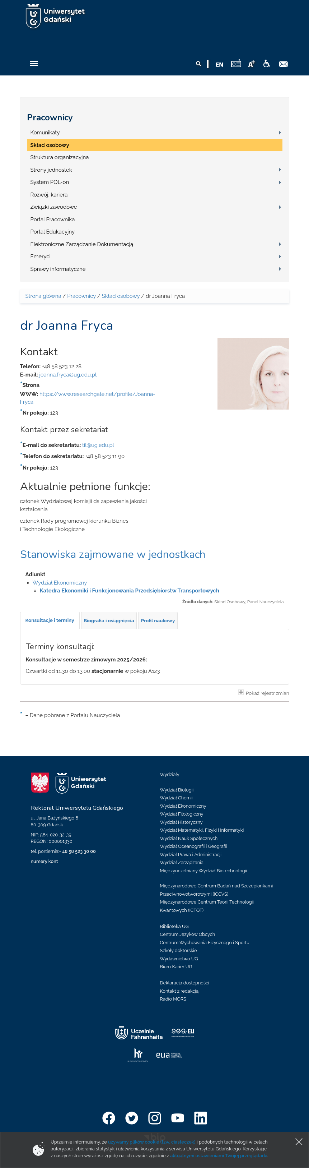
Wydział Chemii (176, 797)
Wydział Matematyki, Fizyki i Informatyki (202, 830)
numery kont (44, 861)
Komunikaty (45, 132)
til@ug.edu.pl (98, 445)
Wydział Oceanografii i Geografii (193, 846)
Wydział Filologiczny (181, 814)
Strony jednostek (51, 170)
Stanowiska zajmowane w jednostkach (113, 554)
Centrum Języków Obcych (187, 934)
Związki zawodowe (54, 207)
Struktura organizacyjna (60, 157)
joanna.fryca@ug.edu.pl (68, 374)
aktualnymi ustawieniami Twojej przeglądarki (218, 1155)
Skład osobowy (50, 145)
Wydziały (169, 774)
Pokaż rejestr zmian (263, 692)
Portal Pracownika (53, 219)
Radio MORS (173, 999)
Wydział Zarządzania (181, 862)
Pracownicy (50, 117)
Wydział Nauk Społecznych (189, 838)
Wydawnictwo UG (179, 958)
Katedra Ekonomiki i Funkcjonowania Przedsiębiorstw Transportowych (129, 590)
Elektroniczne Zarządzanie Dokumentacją (82, 244)
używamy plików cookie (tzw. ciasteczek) (152, 1142)
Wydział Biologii (177, 790)
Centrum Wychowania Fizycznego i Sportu (204, 942)
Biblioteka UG (174, 926)
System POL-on (50, 182)
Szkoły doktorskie (178, 950)
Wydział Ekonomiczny (60, 583)
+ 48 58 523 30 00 (77, 851)
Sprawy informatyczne (58, 269)
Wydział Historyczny (181, 822)
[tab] (50, 620)
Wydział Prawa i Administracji (191, 854)
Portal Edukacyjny (53, 231)
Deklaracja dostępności (184, 982)
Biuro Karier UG (176, 966)
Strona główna (43, 296)
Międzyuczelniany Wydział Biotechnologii (203, 870)
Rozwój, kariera (49, 194)
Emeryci (41, 256)
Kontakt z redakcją (179, 991)
